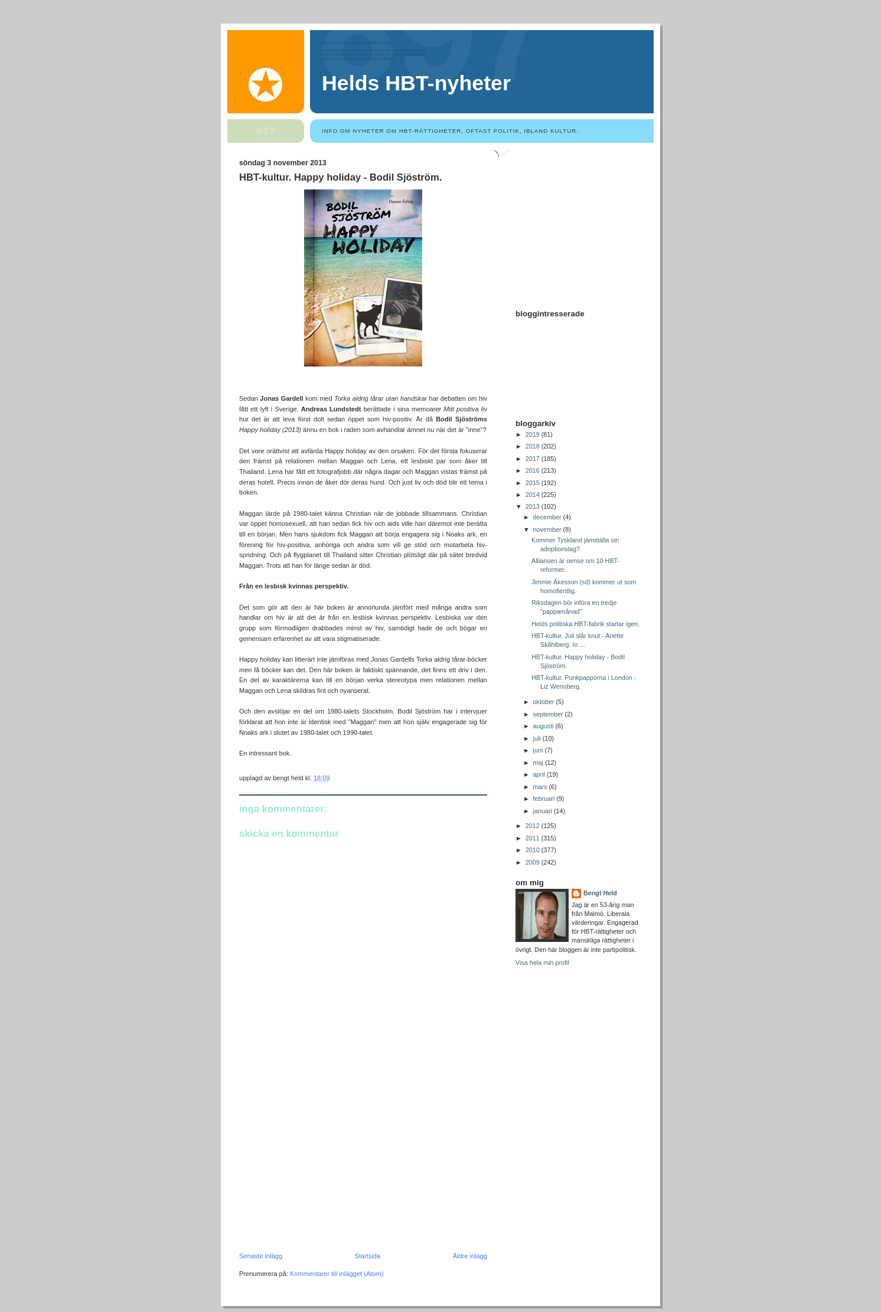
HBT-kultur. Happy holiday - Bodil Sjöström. (340, 177)
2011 (533, 838)
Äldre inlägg (470, 1255)
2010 (533, 849)
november (548, 529)
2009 (533, 862)
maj (539, 762)
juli (538, 738)
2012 (533, 825)
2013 (533, 506)
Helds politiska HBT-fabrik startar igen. (585, 623)
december (548, 517)
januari (543, 810)
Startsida (368, 1255)
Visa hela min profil (542, 962)
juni (539, 750)
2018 (533, 446)
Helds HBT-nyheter (416, 83)
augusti (544, 725)
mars (541, 786)
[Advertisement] (327, 1171)
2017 (533, 458)
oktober (544, 701)
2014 (533, 494)
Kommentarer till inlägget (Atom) (336, 1273)
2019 (533, 434)
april (540, 774)
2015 (533, 482)
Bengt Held (600, 893)
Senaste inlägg (260, 1255)
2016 (533, 470)
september (549, 714)
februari (545, 798)
